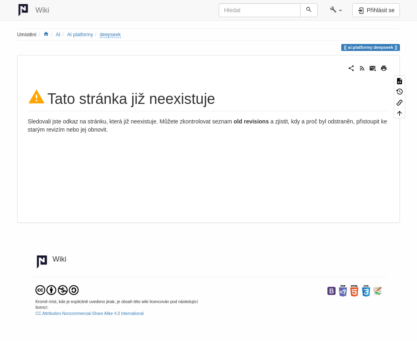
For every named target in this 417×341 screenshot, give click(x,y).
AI (58, 34)
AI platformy (80, 34)
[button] (336, 10)
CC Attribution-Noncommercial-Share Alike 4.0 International (89, 313)
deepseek (110, 34)
